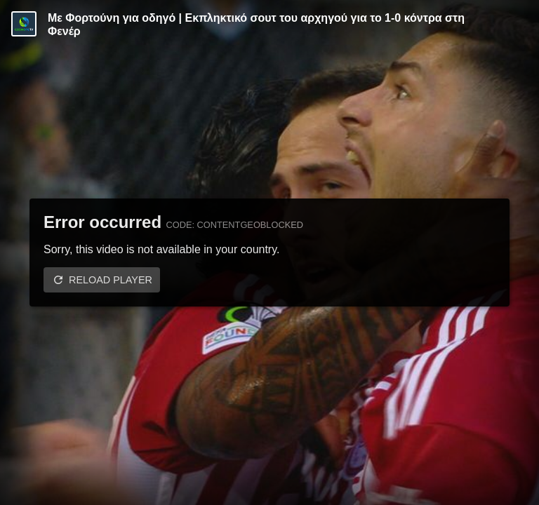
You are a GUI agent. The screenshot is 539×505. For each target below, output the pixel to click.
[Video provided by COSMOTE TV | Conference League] (23, 23)
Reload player (110, 279)
